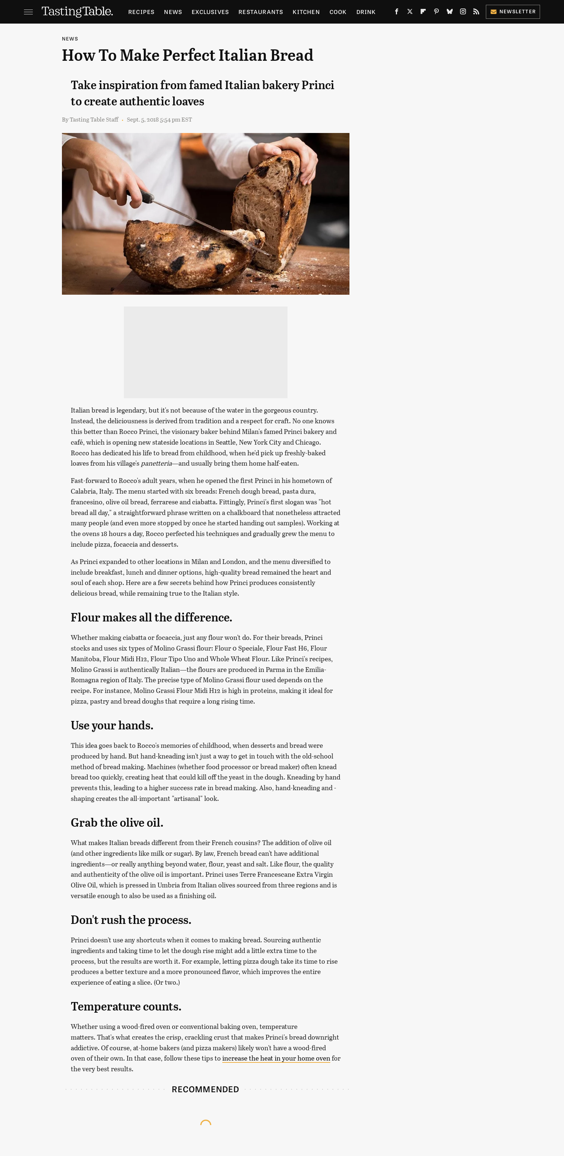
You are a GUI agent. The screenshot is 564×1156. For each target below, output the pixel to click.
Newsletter (513, 11)
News (173, 11)
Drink (366, 11)
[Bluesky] (449, 13)
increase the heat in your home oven (276, 1058)
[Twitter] (410, 13)
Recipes (141, 11)
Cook (338, 11)
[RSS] (476, 13)
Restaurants (261, 11)
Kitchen (306, 11)
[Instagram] (463, 13)
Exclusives (210, 11)
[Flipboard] (423, 13)
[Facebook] (396, 13)
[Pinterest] (436, 13)
